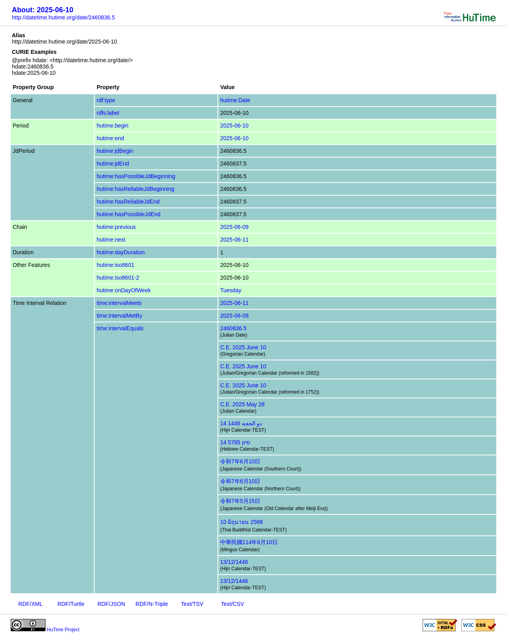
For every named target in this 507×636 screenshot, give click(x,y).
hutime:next (111, 239)
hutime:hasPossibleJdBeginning (136, 176)
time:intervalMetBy (119, 315)
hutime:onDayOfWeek (124, 290)
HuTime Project (63, 629)
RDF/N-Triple (151, 604)
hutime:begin (112, 125)
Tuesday (230, 290)
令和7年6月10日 (240, 461)
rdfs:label (108, 113)
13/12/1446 (234, 562)
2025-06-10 (234, 125)
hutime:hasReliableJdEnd (128, 201)
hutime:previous (116, 227)
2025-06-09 (234, 227)
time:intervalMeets (119, 303)
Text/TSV (192, 604)
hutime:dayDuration (121, 252)
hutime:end (110, 138)
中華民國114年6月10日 (249, 542)
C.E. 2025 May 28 (242, 404)
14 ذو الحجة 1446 (241, 423)
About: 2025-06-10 (42, 10)
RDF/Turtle (70, 604)
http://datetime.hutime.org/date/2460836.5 (63, 17)
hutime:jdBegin (115, 151)
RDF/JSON (111, 604)
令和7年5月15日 (240, 501)
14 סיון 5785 (235, 442)
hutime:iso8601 (115, 265)
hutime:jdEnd (113, 163)
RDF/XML (30, 604)
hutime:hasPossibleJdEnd (128, 214)
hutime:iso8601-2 (118, 277)
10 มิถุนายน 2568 (241, 522)
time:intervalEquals (120, 328)
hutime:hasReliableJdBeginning (135, 189)
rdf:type (106, 100)
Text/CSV (232, 604)
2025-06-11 (234, 239)
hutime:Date (235, 100)
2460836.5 (233, 328)
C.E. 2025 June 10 (243, 347)
